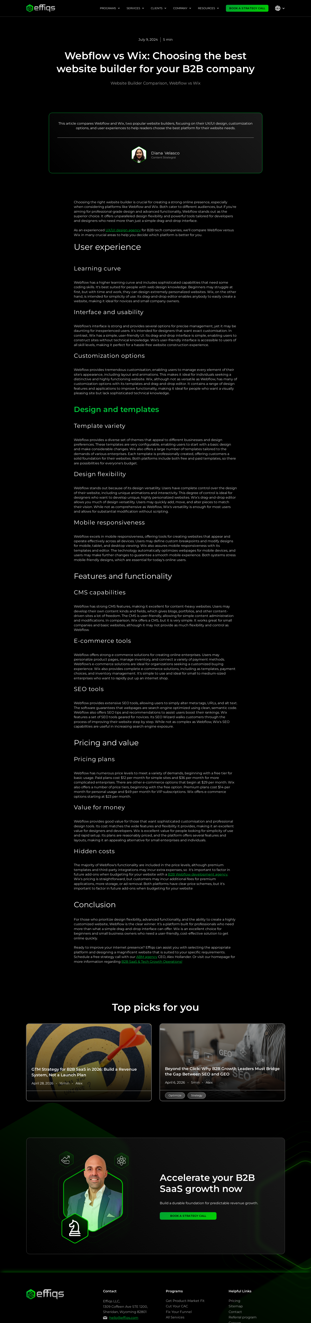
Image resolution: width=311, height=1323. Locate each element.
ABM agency (146, 957)
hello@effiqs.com (123, 1318)
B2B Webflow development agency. (198, 874)
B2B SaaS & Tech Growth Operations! (151, 962)
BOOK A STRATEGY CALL (247, 8)
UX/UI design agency (123, 230)
